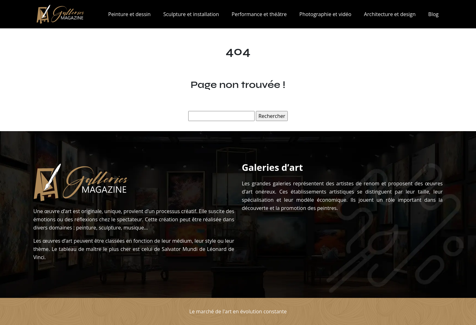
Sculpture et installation (191, 14)
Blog (433, 14)
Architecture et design (390, 14)
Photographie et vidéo (325, 14)
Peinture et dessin (129, 14)
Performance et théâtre (259, 14)
